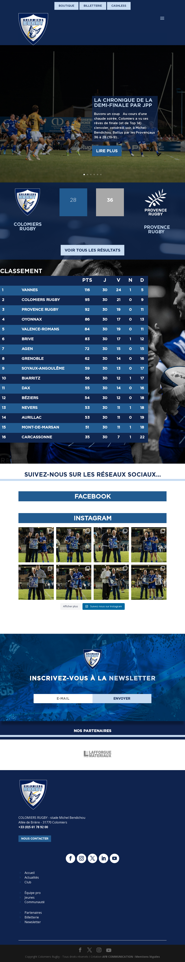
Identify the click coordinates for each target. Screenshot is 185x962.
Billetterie (93, 5)
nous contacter (34, 838)
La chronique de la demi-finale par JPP (123, 102)
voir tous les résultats (92, 250)
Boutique (66, 5)
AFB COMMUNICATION (117, 956)
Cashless (118, 5)
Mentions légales (147, 956)
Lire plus (107, 151)
